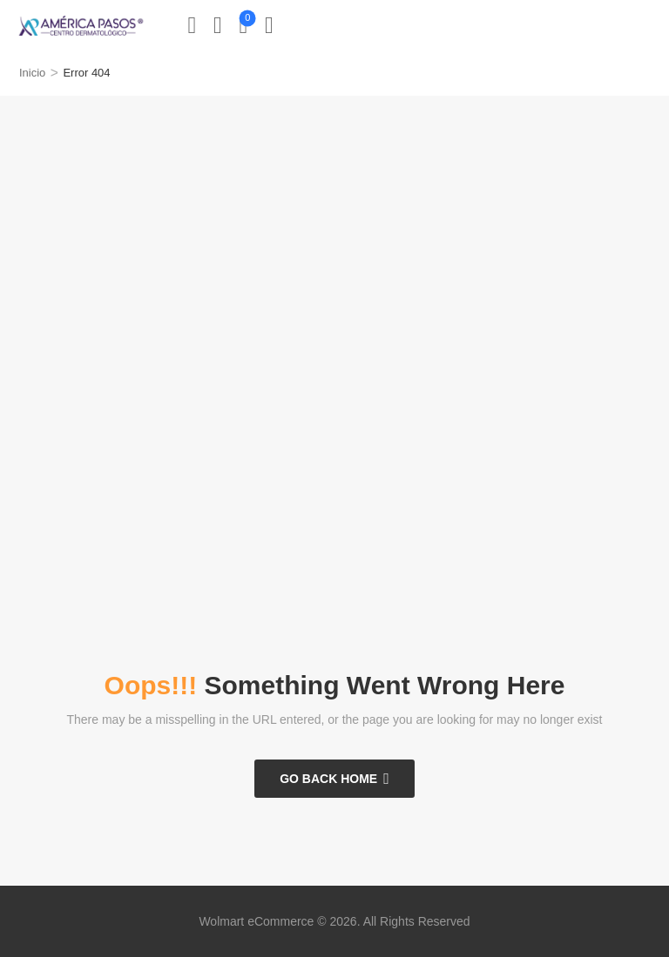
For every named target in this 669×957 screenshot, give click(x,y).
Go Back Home (328, 779)
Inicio (32, 72)
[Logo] (81, 26)
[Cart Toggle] (243, 26)
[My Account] (192, 25)
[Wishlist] (217, 25)
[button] (269, 25)
